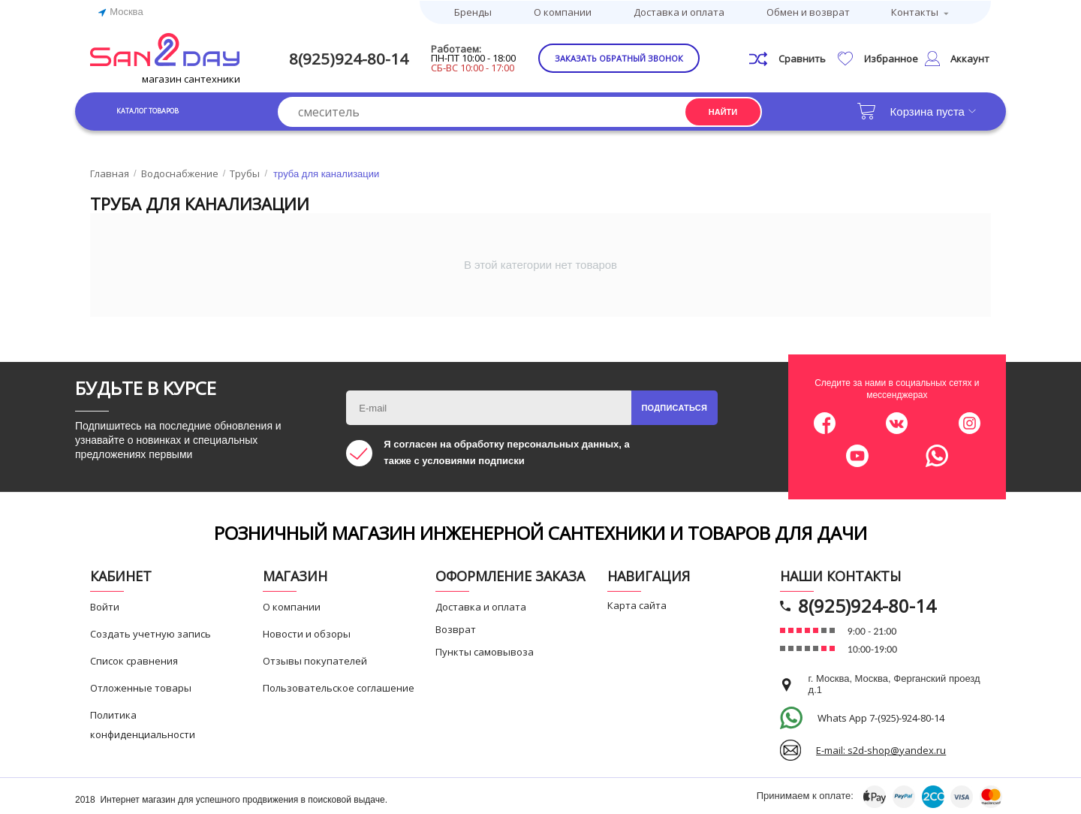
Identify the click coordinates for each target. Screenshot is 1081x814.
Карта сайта (637, 604)
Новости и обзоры (307, 633)
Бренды (473, 11)
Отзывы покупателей (315, 660)
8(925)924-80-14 (358, 57)
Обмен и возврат (808, 11)
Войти (104, 606)
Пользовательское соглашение (338, 687)
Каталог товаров (164, 110)
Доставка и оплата (679, 11)
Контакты (914, 11)
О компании (563, 11)
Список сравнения (134, 660)
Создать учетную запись (150, 633)
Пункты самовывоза (484, 651)
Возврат (455, 628)
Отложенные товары (140, 687)
